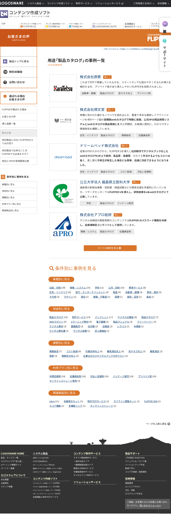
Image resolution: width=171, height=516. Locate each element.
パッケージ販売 (125, 203)
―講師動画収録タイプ (83, 465)
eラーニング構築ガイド (11, 465)
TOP (3, 24)
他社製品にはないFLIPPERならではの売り (17, 142)
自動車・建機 (89, 93)
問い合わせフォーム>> (150, 505)
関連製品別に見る (10, 210)
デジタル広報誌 (126, 317)
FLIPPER (46, 483)
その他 (52, 297)
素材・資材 (152, 292)
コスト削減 (126, 171)
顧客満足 (154, 351)
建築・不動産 (100, 297)
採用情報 (130, 478)
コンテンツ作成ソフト (31, 14)
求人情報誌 (100, 331)
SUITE (46, 493)
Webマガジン (56, 322)
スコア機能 (55, 406)
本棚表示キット (72, 401)
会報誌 (105, 326)
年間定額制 (55, 376)
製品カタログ (107, 93)
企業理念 (5, 483)
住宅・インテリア (89, 135)
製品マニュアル (121, 322)
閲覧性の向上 (68, 356)
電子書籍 (100, 322)
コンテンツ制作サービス (87, 453)
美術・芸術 (133, 297)
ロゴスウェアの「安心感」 (11, 461)
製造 (115, 292)
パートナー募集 (7, 468)
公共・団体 (114, 287)
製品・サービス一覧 (9, 458)
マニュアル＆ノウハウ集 (135, 461)
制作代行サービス (96, 401)
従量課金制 (144, 135)
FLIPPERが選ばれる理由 (14, 109)
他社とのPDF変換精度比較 (17, 161)
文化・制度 (130, 490)
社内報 (91, 326)
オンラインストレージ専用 (63, 381)
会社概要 (5, 479)
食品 (148, 297)
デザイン (68, 297)
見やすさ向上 (125, 93)
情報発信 (126, 135)
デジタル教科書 (57, 331)
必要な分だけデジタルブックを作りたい (103, 356)
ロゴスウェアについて (13, 475)
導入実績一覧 (9, 123)
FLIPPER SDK (151, 401)
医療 (117, 297)
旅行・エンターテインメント (90, 292)
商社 (83, 297)
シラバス (121, 326)
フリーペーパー (145, 322)
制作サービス (79, 317)
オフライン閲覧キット (125, 401)
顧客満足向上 (114, 351)
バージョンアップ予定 (135, 465)
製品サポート (132, 453)
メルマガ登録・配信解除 (135, 472)
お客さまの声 (9, 116)
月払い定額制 (144, 171)
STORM (46, 486)
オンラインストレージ (101, 406)
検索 (51, 356)
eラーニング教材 (79, 322)
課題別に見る (8, 197)
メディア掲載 (7, 486)
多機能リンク (75, 406)
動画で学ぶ (130, 468)
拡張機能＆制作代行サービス (133, 25)
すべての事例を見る (109, 248)
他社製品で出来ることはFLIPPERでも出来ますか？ (17, 152)
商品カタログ (148, 317)
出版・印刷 (55, 287)
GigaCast (47, 472)
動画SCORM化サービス (84, 468)
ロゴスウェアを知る (134, 493)
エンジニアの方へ (133, 486)
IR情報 (137, 326)
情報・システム (89, 231)
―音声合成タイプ (81, 461)
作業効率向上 (92, 351)
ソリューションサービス (109, 3)
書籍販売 (75, 326)
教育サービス (136, 287)
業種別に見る (8, 184)
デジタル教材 (56, 326)
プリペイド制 (144, 93)
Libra (52, 401)
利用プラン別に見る (11, 204)
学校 (88, 203)
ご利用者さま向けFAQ (135, 458)
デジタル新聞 (80, 331)
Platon (44, 465)
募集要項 (129, 483)
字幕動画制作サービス (83, 472)
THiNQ (46, 490)
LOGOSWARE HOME (12, 453)
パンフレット (102, 317)
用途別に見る (8, 191)
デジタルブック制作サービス (86, 475)
